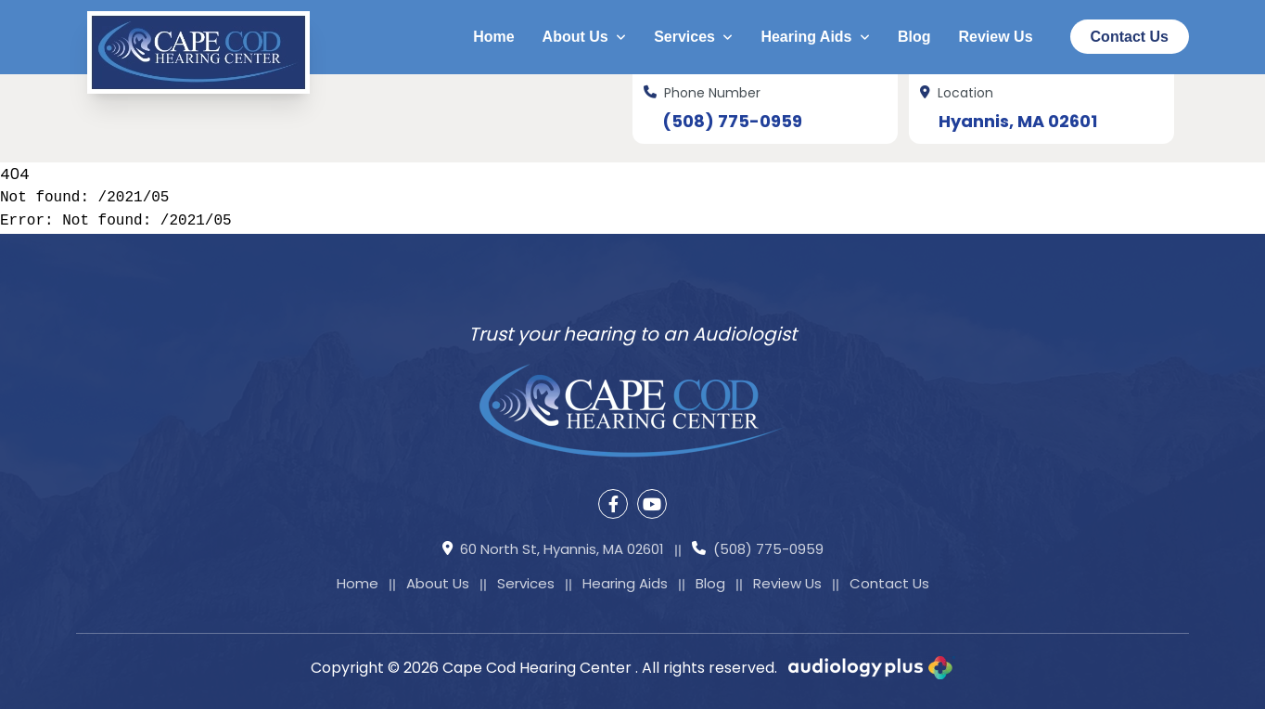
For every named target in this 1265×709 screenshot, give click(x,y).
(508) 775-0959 (732, 121)
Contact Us (1130, 37)
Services (693, 37)
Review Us (996, 37)
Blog (914, 37)
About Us (585, 37)
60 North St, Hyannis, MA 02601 (553, 550)
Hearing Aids (815, 37)
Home (493, 37)
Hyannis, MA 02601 (1018, 121)
